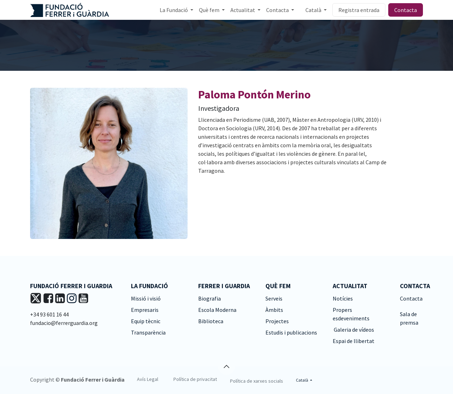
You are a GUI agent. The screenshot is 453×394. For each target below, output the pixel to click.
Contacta (405, 9)
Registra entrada (358, 9)
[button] (226, 366)
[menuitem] (176, 10)
